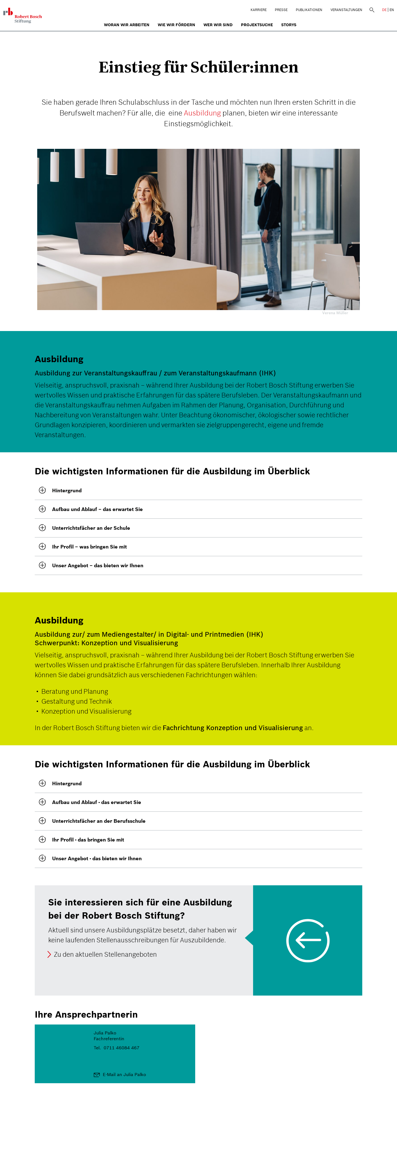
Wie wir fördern (176, 24)
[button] (198, 490)
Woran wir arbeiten (126, 24)
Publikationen (309, 10)
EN (392, 10)
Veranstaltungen (346, 10)
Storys (288, 24)
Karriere (259, 10)
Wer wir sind (218, 24)
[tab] (198, 490)
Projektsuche (257, 24)
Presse (281, 10)
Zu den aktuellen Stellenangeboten (105, 954)
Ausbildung (202, 113)
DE (384, 10)
